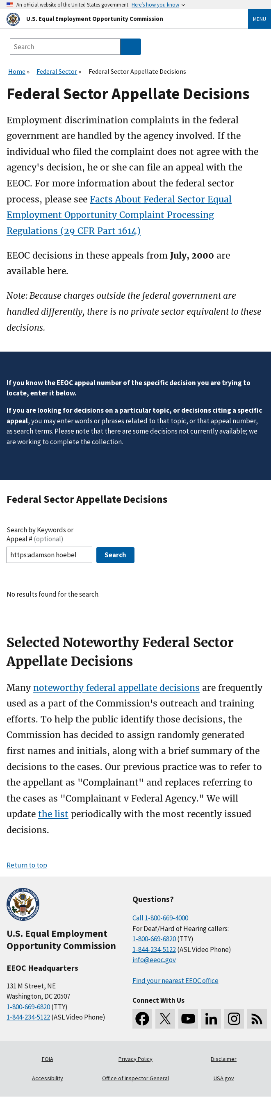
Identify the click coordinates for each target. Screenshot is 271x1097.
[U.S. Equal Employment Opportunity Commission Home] (117, 18)
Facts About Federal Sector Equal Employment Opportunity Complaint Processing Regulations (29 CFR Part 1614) (119, 215)
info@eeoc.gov (154, 959)
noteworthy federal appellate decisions (116, 687)
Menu (259, 19)
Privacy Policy (135, 1059)
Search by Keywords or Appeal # (40, 534)
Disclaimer (224, 1059)
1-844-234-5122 (28, 1017)
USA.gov (224, 1078)
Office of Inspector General (135, 1078)
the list (53, 814)
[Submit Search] (131, 47)
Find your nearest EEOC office (175, 980)
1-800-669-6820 (28, 1006)
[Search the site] (65, 47)
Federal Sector (56, 71)
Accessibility (47, 1078)
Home (16, 71)
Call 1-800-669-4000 (160, 917)
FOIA (47, 1059)
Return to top (27, 865)
